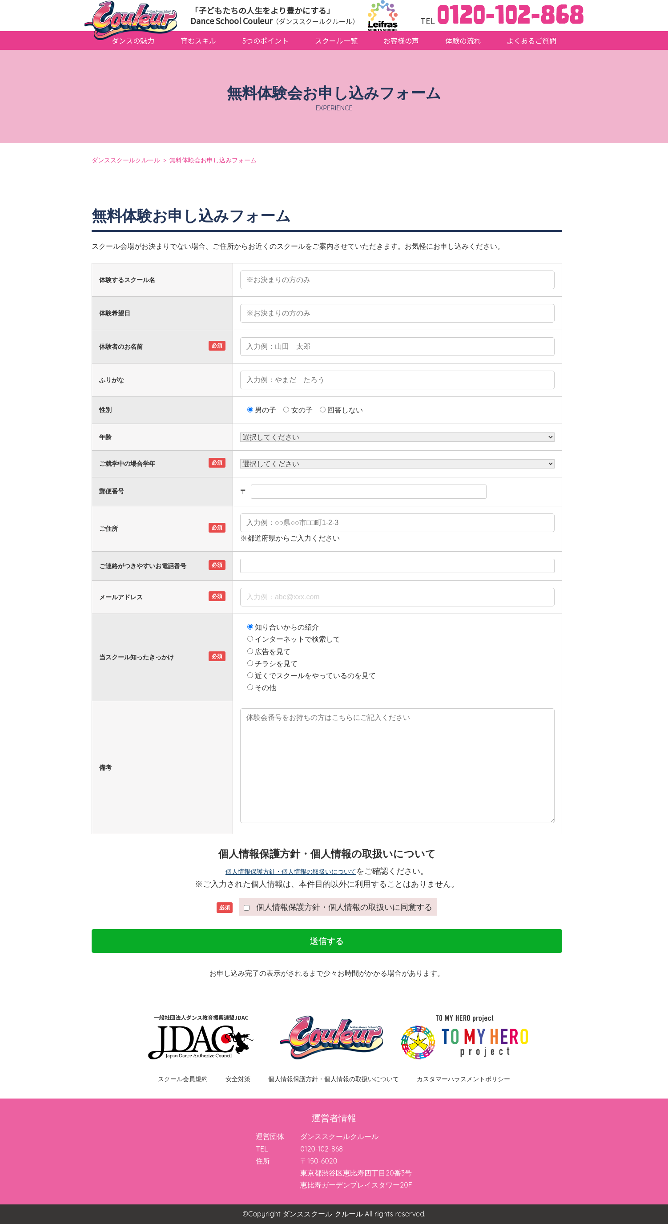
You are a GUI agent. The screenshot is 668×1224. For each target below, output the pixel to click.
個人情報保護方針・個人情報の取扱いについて (290, 872)
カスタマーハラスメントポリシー (463, 1079)
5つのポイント (265, 40)
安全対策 (237, 1079)
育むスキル (198, 40)
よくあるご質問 (531, 40)
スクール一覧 (336, 40)
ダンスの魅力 (133, 40)
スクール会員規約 (183, 1079)
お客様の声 (401, 40)
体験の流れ (463, 40)
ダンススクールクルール (126, 160)
